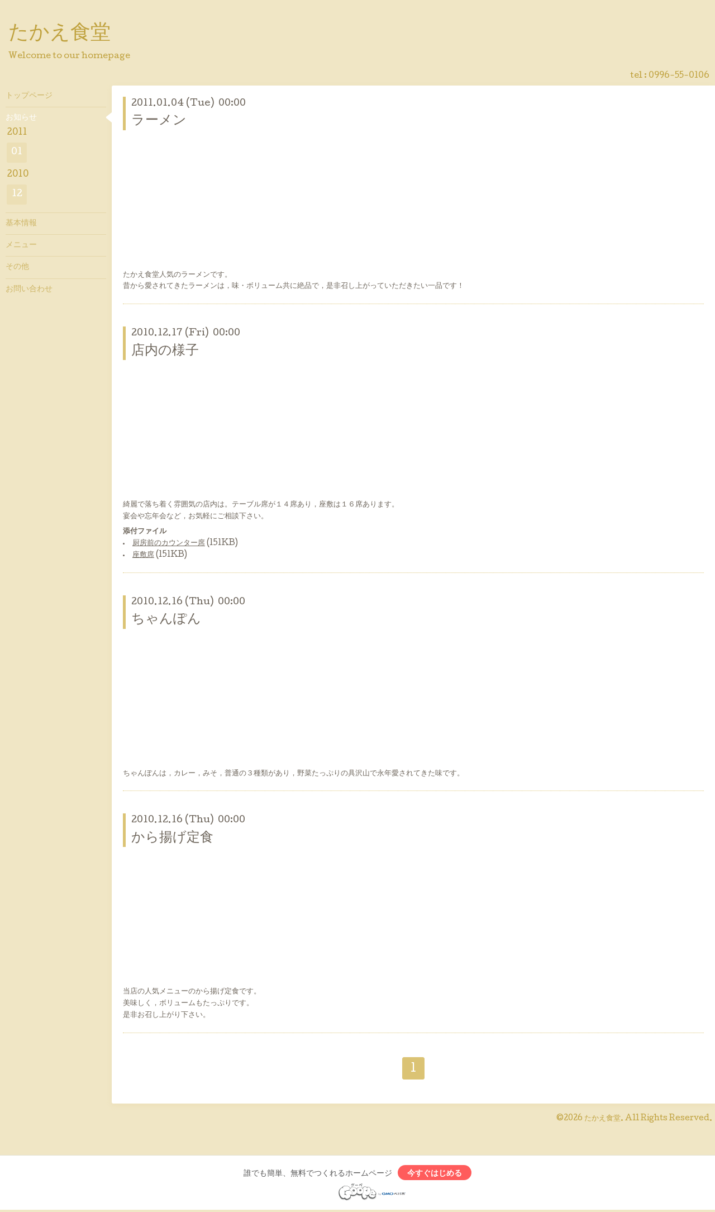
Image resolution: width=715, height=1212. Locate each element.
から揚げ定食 (172, 838)
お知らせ (21, 117)
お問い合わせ (29, 289)
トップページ (29, 96)
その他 (17, 267)
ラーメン (159, 121)
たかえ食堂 (59, 34)
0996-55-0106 (679, 76)
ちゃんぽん (166, 619)
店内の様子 (165, 351)
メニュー (21, 245)
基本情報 (21, 223)
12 (17, 194)
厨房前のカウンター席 (168, 543)
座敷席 (143, 555)
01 (16, 152)
